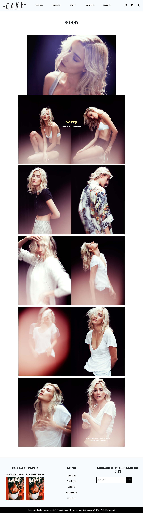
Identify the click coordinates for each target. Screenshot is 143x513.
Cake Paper (56, 5)
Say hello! (106, 5)
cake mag (14, 5)
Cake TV (72, 5)
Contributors (89, 5)
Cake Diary (39, 5)
